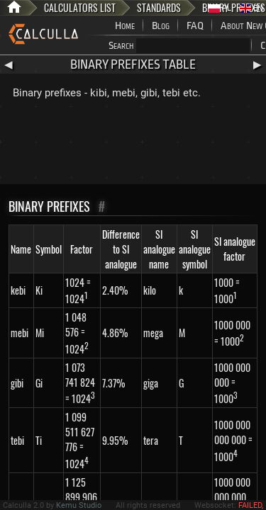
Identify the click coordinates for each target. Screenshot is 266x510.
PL (220, 8)
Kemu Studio (78, 505)
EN (251, 8)
